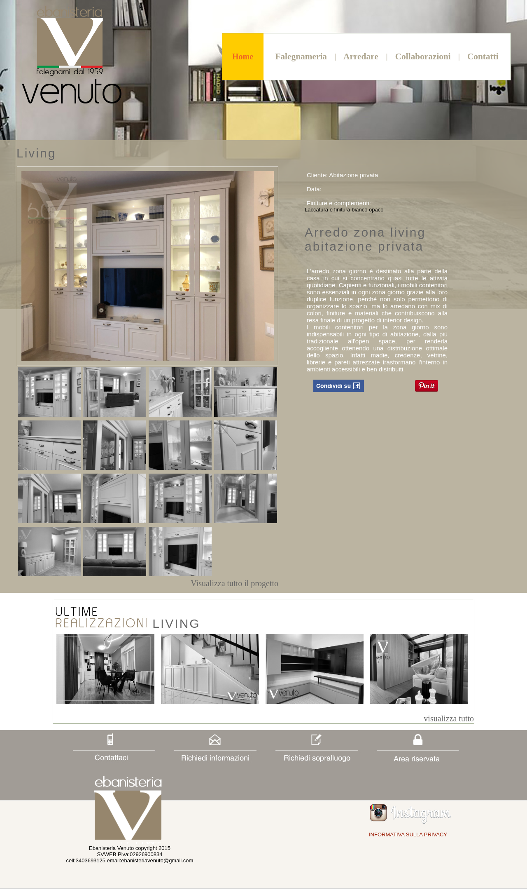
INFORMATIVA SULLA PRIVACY (408, 834)
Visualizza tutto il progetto (234, 583)
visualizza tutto (449, 718)
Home (242, 56)
